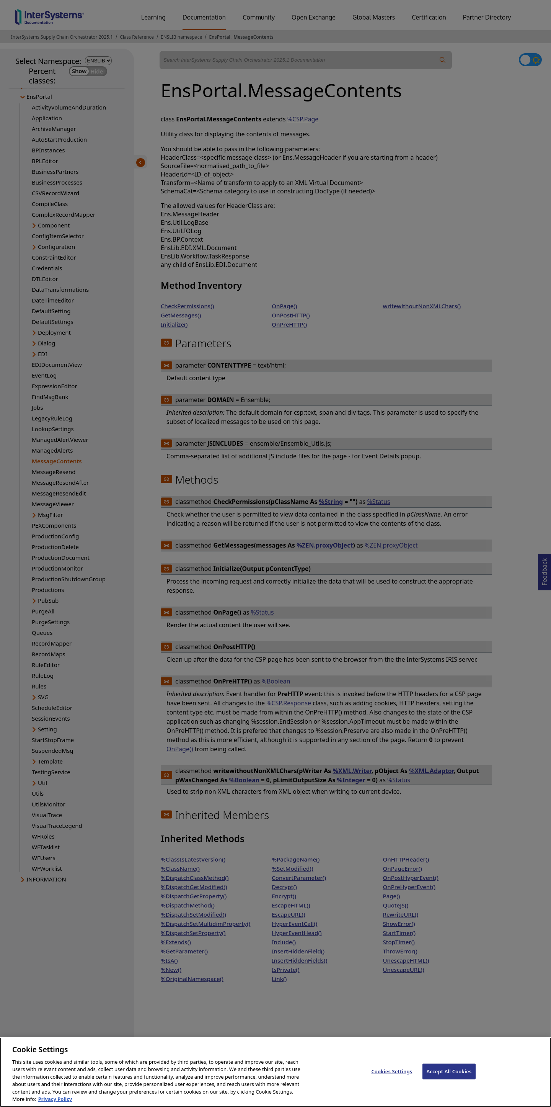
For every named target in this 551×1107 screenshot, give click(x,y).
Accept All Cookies (449, 1079)
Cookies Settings (391, 1079)
